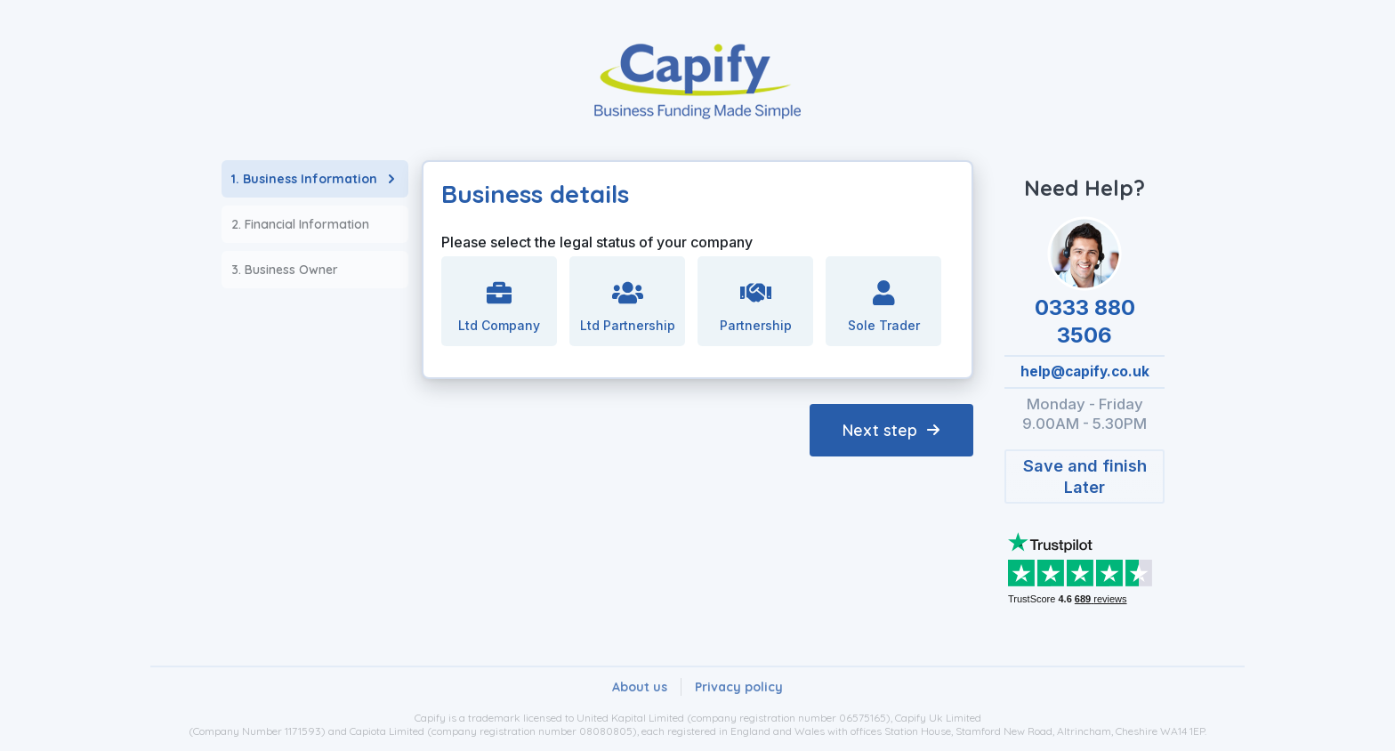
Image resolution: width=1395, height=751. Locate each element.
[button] (1084, 476)
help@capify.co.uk (1084, 371)
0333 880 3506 (1085, 321)
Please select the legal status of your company (597, 242)
